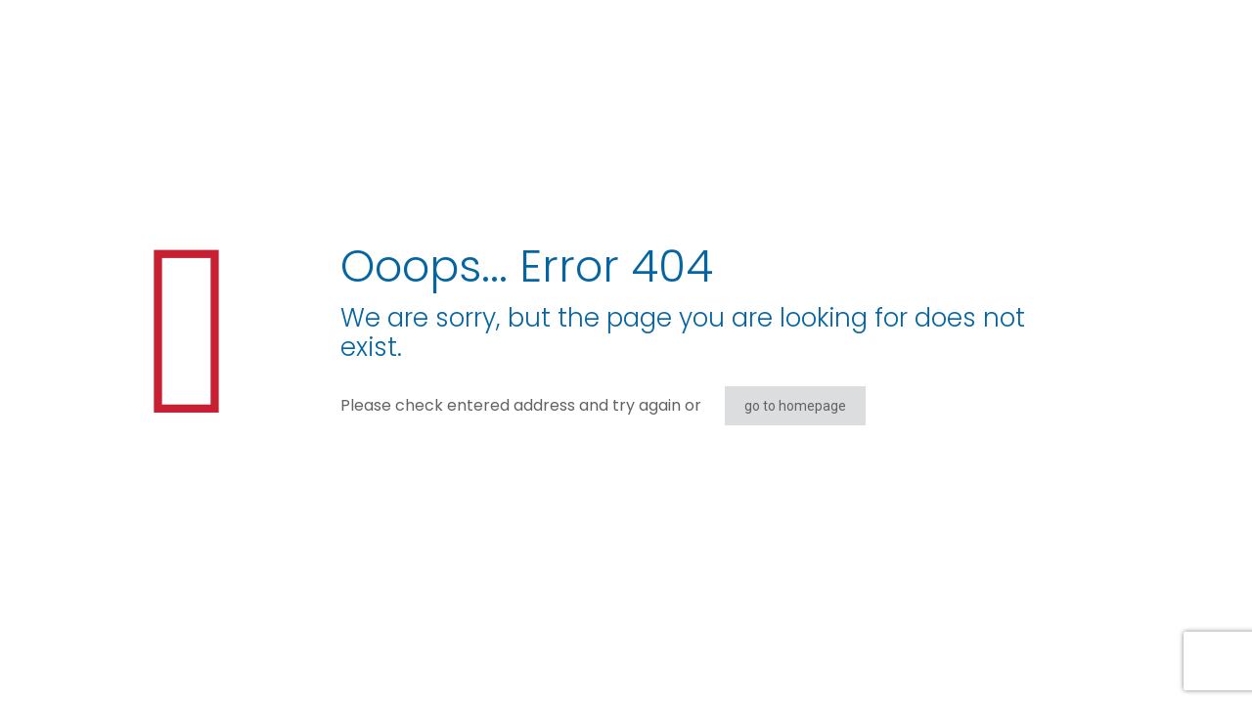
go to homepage (795, 406)
